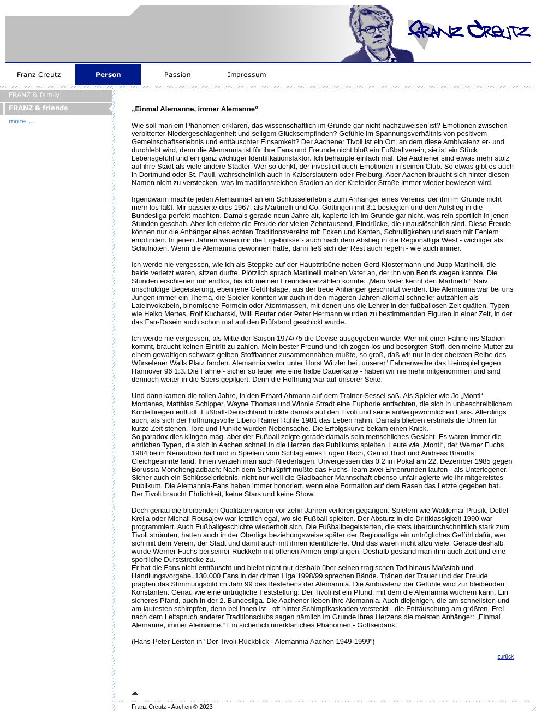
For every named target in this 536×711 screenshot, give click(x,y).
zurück (506, 657)
